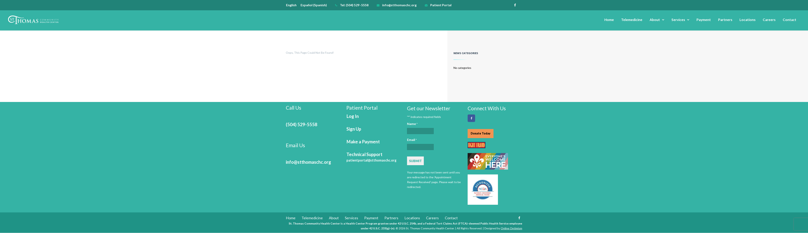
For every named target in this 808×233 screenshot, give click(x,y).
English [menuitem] (291, 5)
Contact (789, 20)
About (655, 20)
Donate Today (480, 133)
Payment (703, 20)
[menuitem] (293, 5)
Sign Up (353, 129)
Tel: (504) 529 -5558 (354, 5)
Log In (352, 116)
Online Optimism (511, 228)
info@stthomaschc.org (399, 5)
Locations (747, 20)
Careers (769, 20)
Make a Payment (363, 141)
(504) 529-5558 (301, 124)
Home (609, 20)
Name (412, 124)
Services (678, 20)
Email (412, 139)
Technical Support (371, 157)
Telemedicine (631, 20)
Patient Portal (440, 5)
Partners (725, 20)
